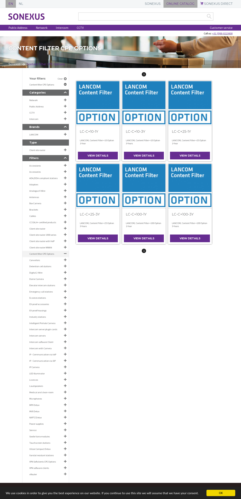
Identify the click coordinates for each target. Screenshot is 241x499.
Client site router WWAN (40, 247)
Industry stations (37, 316)
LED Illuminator (37, 373)
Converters (34, 260)
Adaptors (33, 184)
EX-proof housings (37, 310)
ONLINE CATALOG (180, 4)
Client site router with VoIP (41, 241)
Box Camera (35, 203)
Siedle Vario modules (39, 436)
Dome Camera (36, 279)
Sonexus (14, 64)
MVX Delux (34, 411)
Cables (32, 216)
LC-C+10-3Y (135, 131)
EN (10, 4)
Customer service (221, 28)
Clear (60, 78)
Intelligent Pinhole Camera (42, 323)
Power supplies (36, 423)
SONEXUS (153, 4)
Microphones (35, 398)
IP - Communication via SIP (42, 360)
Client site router (37, 150)
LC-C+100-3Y (183, 214)
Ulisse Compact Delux (39, 449)
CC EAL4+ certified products (42, 222)
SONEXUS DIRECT (216, 4)
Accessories (35, 171)
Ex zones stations (37, 297)
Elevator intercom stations (42, 285)
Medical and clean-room (41, 392)
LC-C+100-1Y (136, 214)
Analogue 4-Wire (37, 190)
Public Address (17, 28)
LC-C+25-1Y (181, 131)
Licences (33, 379)
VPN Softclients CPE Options (42, 461)
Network (41, 28)
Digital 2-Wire (35, 272)
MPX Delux (34, 405)
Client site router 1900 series (42, 234)
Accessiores (35, 165)
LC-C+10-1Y (89, 131)
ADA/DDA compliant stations (43, 178)
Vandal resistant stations (41, 455)
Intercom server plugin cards (43, 329)
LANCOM (33, 134)
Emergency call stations (41, 291)
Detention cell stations (40, 266)
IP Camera (34, 367)
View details (97, 155)
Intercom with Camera (40, 348)
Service (32, 430)
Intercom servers (37, 335)
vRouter (33, 474)
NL (21, 4)
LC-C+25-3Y (90, 214)
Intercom (62, 28)
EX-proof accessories (39, 304)
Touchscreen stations (39, 442)
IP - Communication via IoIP (42, 354)
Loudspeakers (36, 386)
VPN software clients (39, 468)
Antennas (34, 197)
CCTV (80, 28)
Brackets (33, 209)
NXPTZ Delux (35, 417)
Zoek (209, 16)
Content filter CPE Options (41, 84)
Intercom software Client (41, 342)
